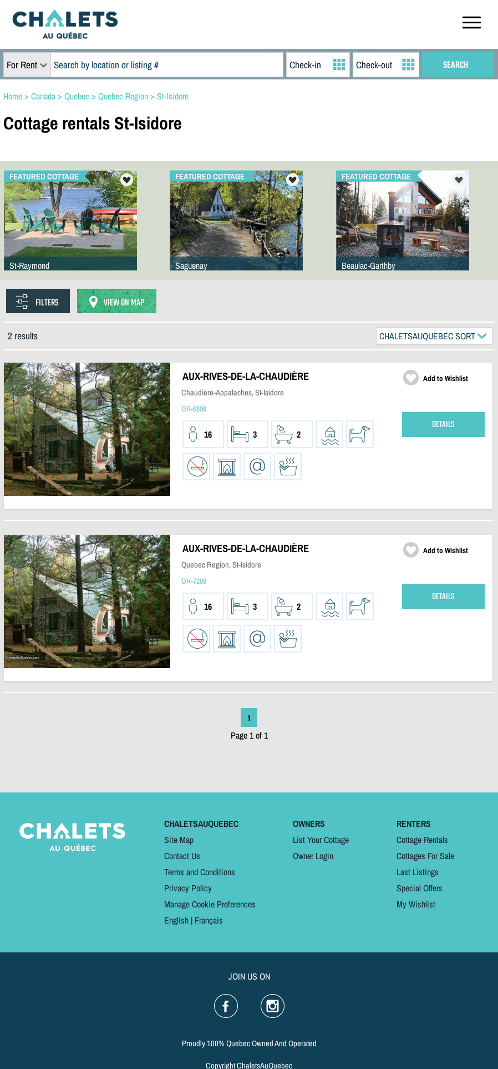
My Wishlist (416, 904)
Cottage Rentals (422, 840)
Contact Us (182, 856)
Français (209, 920)
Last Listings (418, 872)
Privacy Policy (188, 888)
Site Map (179, 840)
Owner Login (313, 856)
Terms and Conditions (199, 872)
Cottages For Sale (425, 856)
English (176, 920)
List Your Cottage (321, 840)
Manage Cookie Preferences (210, 904)
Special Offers (420, 888)
